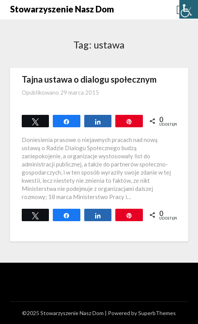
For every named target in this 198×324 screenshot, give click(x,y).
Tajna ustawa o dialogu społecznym (89, 79)
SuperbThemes (157, 313)
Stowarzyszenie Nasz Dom (62, 9)
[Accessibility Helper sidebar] (188, 9)
